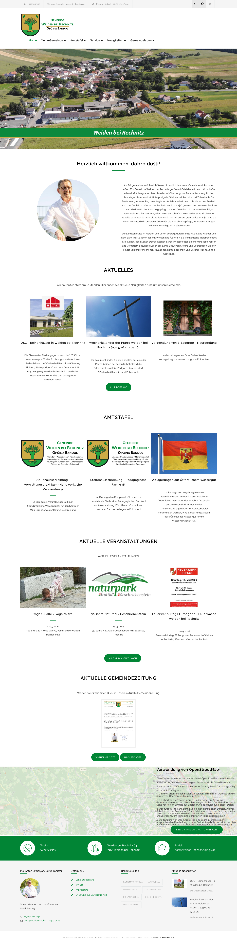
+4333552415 (34, 4)
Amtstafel (132, 24)
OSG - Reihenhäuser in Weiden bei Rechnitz (53, 335)
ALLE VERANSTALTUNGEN (122, 651)
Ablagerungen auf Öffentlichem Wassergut (184, 473)
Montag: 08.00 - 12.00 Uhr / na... (112, 4)
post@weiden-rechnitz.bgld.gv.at (68, 4)
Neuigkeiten (170, 24)
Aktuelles (154, 875)
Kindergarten (152, 882)
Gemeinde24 (90, 931)
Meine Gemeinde (107, 24)
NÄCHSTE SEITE (132, 750)
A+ (195, 4)
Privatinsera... (131, 890)
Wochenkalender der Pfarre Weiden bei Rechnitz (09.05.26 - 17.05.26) (201, 898)
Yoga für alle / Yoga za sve (53, 607)
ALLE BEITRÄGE (118, 380)
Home (87, 24)
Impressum (82, 882)
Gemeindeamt (131, 882)
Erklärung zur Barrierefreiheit (91, 887)
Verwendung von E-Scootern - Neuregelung (184, 335)
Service (150, 24)
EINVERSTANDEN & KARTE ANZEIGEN (196, 823)
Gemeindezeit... (153, 890)
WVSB (79, 877)
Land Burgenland (85, 872)
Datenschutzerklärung (162, 931)
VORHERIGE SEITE (105, 750)
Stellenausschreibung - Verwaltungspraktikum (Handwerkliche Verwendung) (53, 477)
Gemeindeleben (196, 24)
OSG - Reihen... (131, 897)
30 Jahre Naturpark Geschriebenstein (118, 607)
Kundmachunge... (133, 875)
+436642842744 (32, 909)
